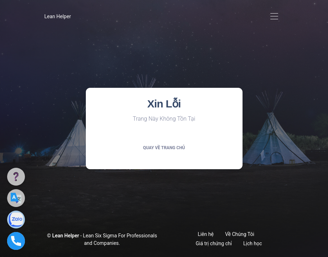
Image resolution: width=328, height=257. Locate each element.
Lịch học (252, 243)
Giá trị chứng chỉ (214, 243)
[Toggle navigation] (274, 17)
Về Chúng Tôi (239, 234)
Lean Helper (58, 16)
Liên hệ (206, 234)
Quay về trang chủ (164, 147)
